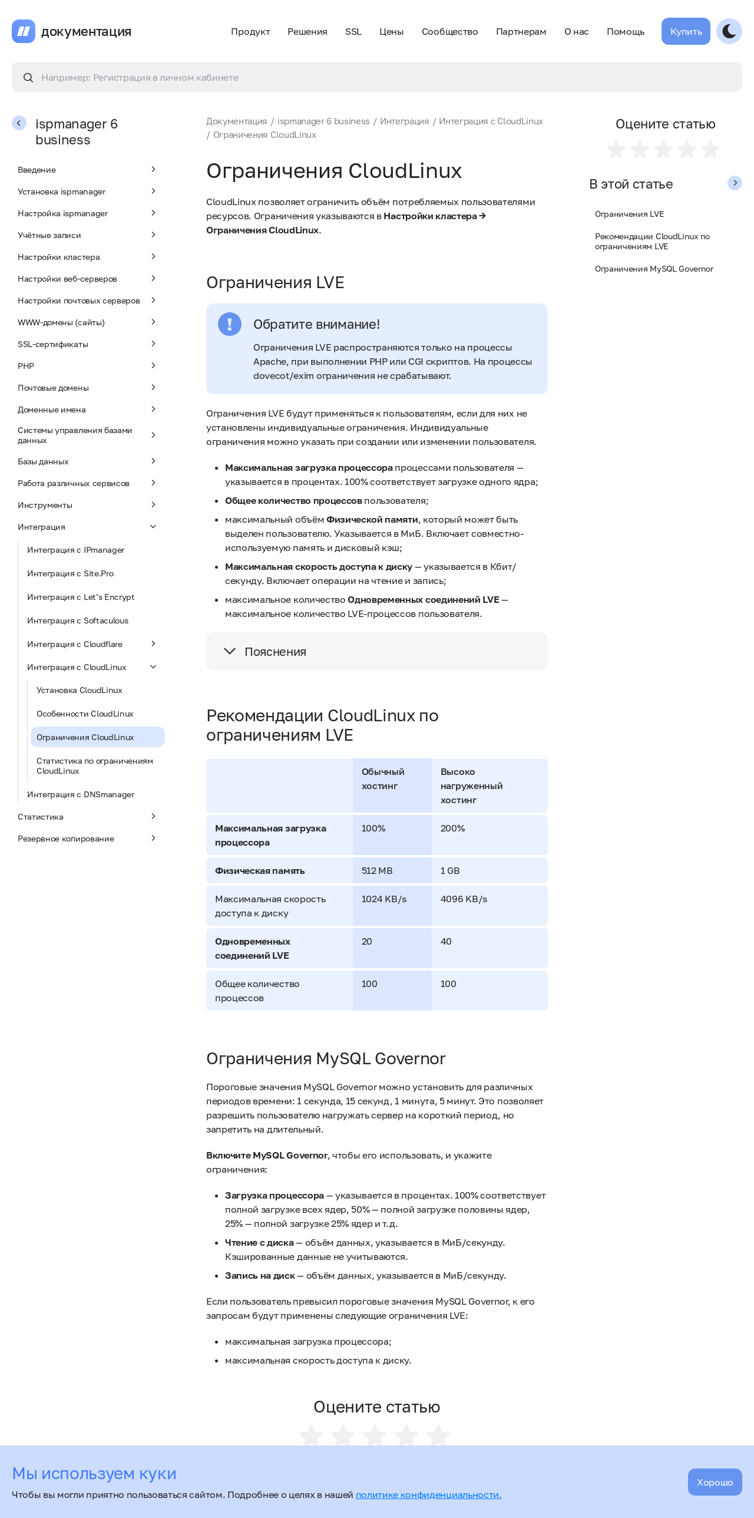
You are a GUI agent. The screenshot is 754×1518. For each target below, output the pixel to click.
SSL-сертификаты (88, 343)
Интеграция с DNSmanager (80, 794)
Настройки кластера (88, 256)
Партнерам (521, 31)
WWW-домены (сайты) (88, 322)
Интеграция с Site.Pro (70, 573)
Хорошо (715, 1482)
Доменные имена (88, 409)
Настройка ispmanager (88, 213)
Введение (88, 169)
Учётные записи (88, 234)
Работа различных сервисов (88, 483)
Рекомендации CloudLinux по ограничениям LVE (652, 241)
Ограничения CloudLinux (85, 737)
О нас (576, 31)
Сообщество (450, 31)
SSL (353, 31)
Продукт (250, 31)
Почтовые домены (88, 387)
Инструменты (88, 504)
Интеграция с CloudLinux (93, 666)
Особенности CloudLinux (85, 713)
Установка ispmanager (88, 191)
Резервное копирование (88, 838)
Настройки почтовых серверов (88, 300)
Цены (391, 31)
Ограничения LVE (629, 214)
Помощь (625, 31)
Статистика (88, 816)
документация (86, 31)
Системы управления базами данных (88, 435)
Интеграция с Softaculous (77, 620)
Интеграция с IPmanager (75, 549)
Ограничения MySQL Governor (654, 268)
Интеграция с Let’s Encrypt (81, 597)
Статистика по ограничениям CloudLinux (95, 765)
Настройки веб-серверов (88, 278)
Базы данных (88, 461)
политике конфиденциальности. (429, 1494)
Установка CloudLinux (80, 690)
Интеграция (88, 526)
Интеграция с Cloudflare (93, 643)
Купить (686, 31)
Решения (307, 31)
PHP (88, 365)
